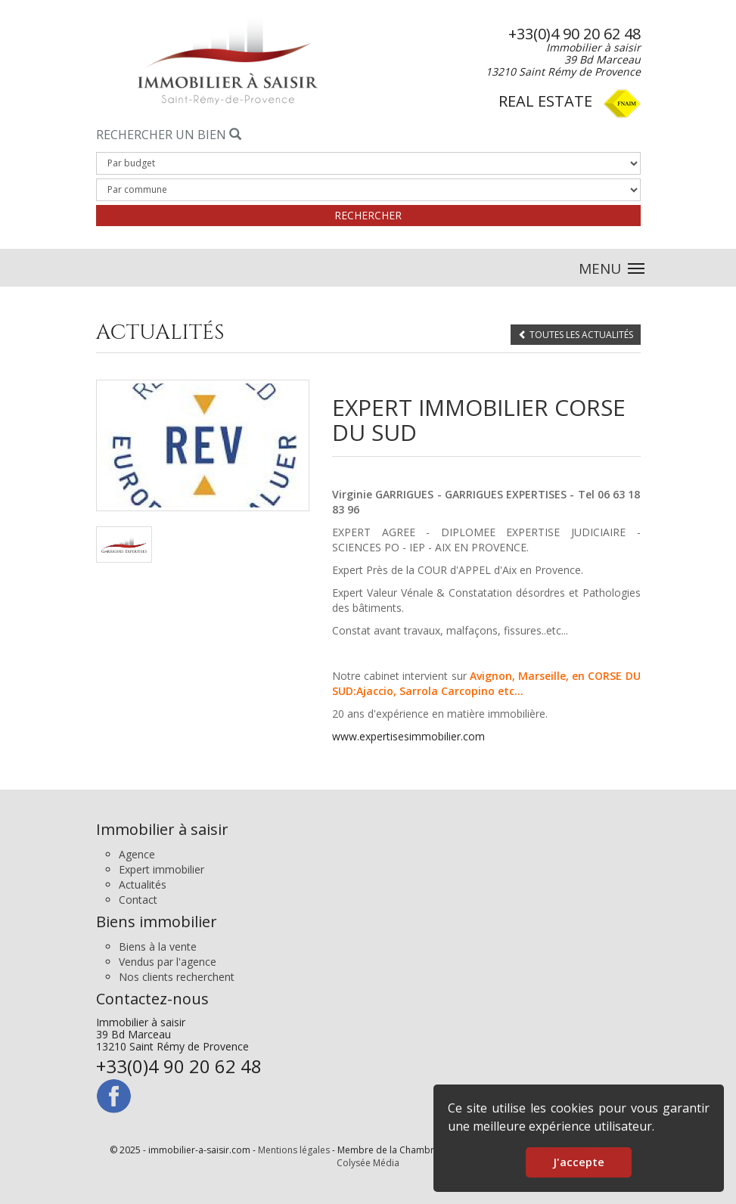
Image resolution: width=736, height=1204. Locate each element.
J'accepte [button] (578, 1162)
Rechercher (368, 215)
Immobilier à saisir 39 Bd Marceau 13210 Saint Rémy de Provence (179, 1045)
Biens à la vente (158, 946)
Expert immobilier (161, 869)
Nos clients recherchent (176, 977)
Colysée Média (368, 1162)
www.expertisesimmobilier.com (408, 736)
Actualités (142, 884)
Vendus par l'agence (167, 961)
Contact (138, 899)
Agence (137, 854)
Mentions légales (294, 1149)
